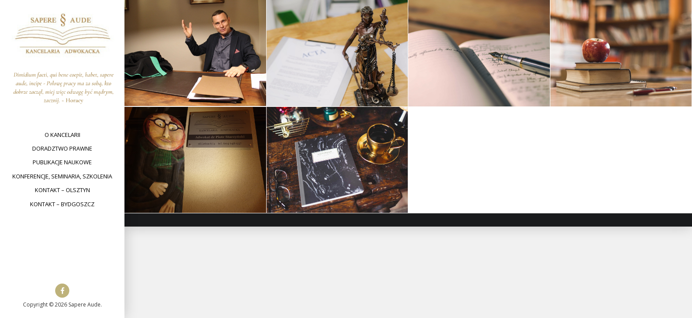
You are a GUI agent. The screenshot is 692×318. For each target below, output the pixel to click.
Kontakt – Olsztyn (62, 190)
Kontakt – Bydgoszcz (62, 204)
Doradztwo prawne (62, 148)
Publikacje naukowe (62, 162)
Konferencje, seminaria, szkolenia (62, 176)
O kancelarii (62, 135)
